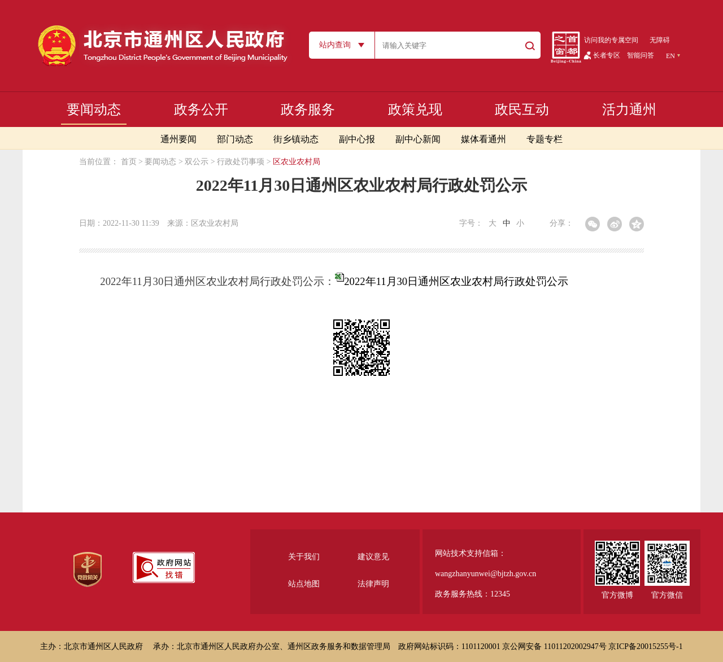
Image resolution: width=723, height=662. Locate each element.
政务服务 (308, 109)
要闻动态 (94, 109)
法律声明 (373, 584)
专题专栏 (544, 139)
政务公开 (201, 109)
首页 (129, 161)
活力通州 (629, 109)
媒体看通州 (483, 139)
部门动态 (235, 139)
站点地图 (304, 584)
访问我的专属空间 (611, 40)
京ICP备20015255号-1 (645, 646)
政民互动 (522, 109)
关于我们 (304, 557)
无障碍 (660, 40)
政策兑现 (415, 109)
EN (670, 56)
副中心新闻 (418, 139)
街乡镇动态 (296, 139)
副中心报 (357, 139)
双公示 (196, 161)
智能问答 (640, 55)
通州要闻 (178, 139)
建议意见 (373, 557)
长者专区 (606, 55)
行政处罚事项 (240, 161)
